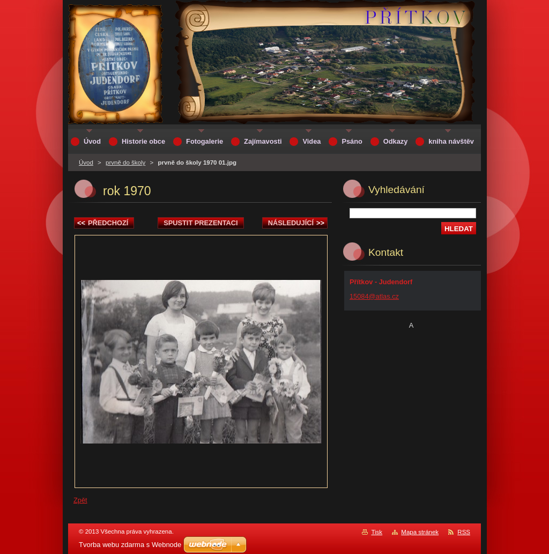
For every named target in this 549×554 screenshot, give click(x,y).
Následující (296, 223)
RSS (463, 532)
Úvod (86, 162)
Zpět (80, 500)
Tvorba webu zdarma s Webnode (130, 545)
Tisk (376, 532)
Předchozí (102, 223)
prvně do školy (125, 162)
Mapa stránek (420, 532)
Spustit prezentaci (201, 223)
